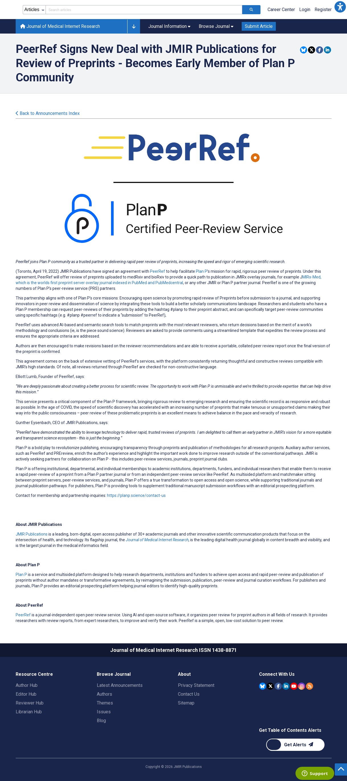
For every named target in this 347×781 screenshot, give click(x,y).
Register (323, 9)
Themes (105, 703)
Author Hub (27, 685)
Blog (101, 720)
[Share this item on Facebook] (319, 49)
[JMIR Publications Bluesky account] (262, 686)
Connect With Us (277, 674)
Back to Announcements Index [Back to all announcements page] (48, 113)
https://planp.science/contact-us (136, 495)
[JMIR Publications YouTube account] (293, 686)
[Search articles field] (144, 9)
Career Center (281, 9)
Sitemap (186, 703)
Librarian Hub (29, 711)
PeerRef (157, 271)
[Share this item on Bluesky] (303, 49)
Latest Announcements (120, 685)
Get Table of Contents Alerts (290, 730)
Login (304, 9)
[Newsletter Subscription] (295, 745)
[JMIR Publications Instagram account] (301, 686)
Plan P (201, 271)
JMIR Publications (32, 534)
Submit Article (259, 26)
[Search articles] (251, 9)
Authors (104, 694)
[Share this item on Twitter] (311, 49)
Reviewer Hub (30, 703)
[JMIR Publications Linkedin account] (285, 686)
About (184, 674)
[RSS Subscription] (309, 686)
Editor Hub (26, 694)
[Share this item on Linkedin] (327, 49)
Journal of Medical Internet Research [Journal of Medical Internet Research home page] (60, 26)
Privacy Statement (196, 685)
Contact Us (189, 694)
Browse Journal (114, 674)
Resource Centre (34, 674)
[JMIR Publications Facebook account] (278, 686)
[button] (340, 7)
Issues (104, 711)
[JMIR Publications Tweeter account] (270, 686)
